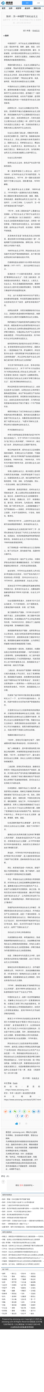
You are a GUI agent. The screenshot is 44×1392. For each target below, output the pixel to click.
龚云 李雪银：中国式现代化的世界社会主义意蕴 (19, 1242)
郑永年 (23, 1273)
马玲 (22, 1293)
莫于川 (33, 1311)
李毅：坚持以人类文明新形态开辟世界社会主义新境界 (21, 1239)
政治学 (27, 8)
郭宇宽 (14, 1282)
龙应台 (33, 1273)
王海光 (33, 1288)
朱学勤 (4, 1311)
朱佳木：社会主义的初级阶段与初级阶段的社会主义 (20, 1252)
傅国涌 (33, 1276)
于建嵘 (23, 1279)
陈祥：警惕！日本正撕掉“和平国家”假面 (16, 1199)
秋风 (3, 1299)
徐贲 (3, 1282)
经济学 (18, 8)
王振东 (33, 1293)
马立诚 (23, 1282)
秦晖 (3, 1273)
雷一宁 (33, 1299)
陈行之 (14, 1273)
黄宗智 (14, 1279)
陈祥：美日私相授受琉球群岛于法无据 (15, 1214)
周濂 (3, 1291)
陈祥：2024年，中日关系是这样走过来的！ (17, 1211)
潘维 (13, 1311)
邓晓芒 (23, 1291)
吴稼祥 (33, 1305)
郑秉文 (23, 1311)
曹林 (13, 1276)
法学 (10, 8)
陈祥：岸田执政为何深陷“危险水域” (14, 1218)
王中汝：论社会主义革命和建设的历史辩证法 (18, 1249)
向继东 (14, 1285)
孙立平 (23, 1313)
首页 (3, 8)
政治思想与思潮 (29, 1093)
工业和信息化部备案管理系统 (22, 1327)
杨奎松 (23, 1288)
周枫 (3, 1302)
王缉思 (33, 1291)
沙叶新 (33, 1302)
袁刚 (13, 1308)
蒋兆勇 (14, 1302)
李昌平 (4, 1288)
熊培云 (33, 1296)
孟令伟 (23, 1299)
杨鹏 (13, 1291)
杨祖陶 (33, 1282)
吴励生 (33, 1308)
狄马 (3, 1296)
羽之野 (4, 1313)
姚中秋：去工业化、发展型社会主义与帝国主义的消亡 (21, 1264)
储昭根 (23, 1305)
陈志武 (33, 1279)
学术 (11, 1093)
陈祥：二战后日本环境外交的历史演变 (15, 1205)
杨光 (32, 1313)
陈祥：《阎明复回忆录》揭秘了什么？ (15, 1224)
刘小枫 (14, 1299)
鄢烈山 (23, 1276)
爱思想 (7, 3)
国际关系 (37, 8)
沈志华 (4, 1285)
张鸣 (13, 1288)
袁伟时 (14, 1296)
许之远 (4, 1308)
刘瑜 (3, 1305)
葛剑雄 (14, 1305)
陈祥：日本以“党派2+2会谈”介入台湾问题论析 (18, 1202)
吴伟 (22, 1302)
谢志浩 (14, 1313)
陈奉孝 (4, 1293)
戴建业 (33, 1285)
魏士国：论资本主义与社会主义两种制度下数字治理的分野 (22, 1246)
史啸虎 (23, 1296)
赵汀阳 (23, 1285)
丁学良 (4, 1276)
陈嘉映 (4, 1279)
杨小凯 (23, 1308)
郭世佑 (14, 1293)
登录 (21, 1185)
